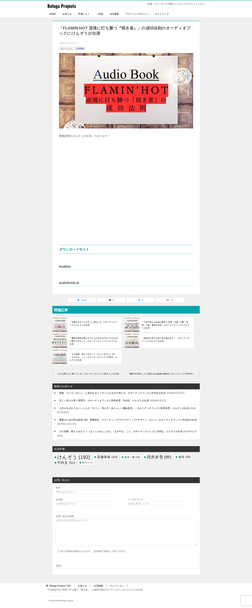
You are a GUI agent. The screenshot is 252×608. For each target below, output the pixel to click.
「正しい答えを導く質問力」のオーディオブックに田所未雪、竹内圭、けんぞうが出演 (103, 400)
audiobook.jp (69, 282)
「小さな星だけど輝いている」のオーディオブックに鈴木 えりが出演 (87, 373)
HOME (52, 14)
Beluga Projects (63, 5)
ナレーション (66, 48)
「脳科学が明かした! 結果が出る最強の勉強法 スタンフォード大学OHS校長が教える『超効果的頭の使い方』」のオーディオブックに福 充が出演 (164, 373)
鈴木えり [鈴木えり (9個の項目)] (87, 462)
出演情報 (80, 48)
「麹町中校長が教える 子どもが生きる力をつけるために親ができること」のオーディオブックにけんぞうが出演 (94, 341)
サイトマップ (162, 14)
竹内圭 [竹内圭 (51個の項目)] (66, 462)
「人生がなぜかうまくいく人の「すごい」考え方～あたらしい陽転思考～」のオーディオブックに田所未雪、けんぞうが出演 (123, 408)
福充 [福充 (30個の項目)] (184, 456)
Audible (65, 266)
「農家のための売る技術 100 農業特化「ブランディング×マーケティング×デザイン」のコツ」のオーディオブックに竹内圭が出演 (126, 419)
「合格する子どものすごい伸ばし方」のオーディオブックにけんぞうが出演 (94, 323)
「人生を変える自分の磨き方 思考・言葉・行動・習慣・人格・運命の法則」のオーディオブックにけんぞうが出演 (166, 325)
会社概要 (114, 14)
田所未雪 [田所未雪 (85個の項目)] (159, 456)
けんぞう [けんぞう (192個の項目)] (73, 456)
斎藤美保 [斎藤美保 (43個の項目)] (107, 456)
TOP (60, 585)
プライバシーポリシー (136, 14)
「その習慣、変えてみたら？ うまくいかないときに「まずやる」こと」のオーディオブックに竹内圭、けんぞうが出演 (94, 357)
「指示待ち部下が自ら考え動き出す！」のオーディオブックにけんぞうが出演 (166, 339)
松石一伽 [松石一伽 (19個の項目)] (132, 456)
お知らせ (67, 14)
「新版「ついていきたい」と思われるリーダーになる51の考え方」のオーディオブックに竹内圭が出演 (111, 392)
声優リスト (84, 14)
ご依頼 (99, 14)
